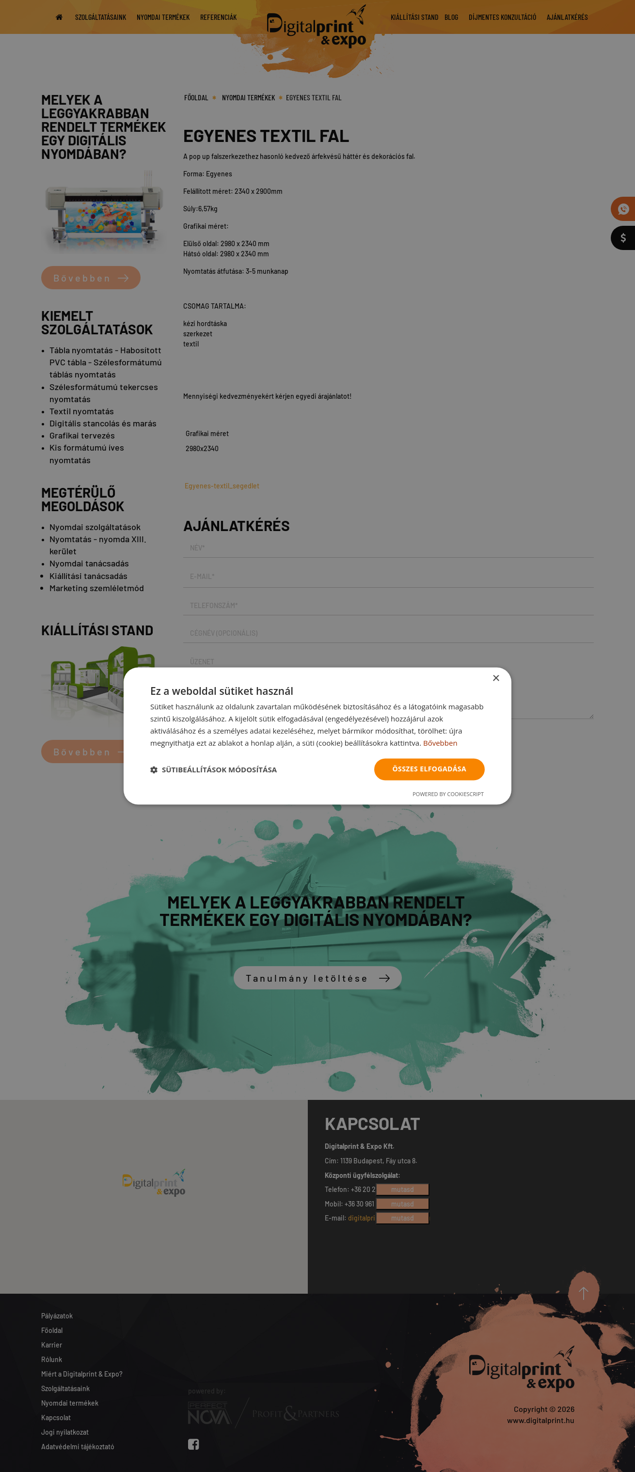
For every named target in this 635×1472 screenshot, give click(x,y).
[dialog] (317, 735)
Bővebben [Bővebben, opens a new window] (440, 743)
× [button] (495, 678)
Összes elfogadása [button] (429, 769)
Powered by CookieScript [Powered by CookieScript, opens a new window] (448, 794)
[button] (213, 769)
